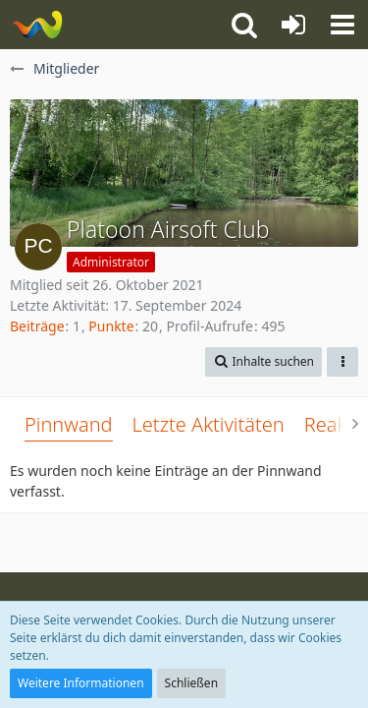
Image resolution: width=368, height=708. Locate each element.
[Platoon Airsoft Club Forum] (37, 24)
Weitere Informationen (81, 683)
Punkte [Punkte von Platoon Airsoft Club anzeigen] (110, 326)
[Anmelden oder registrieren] (293, 24)
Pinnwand (69, 424)
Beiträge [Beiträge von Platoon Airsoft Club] (37, 326)
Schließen (191, 683)
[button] (342, 24)
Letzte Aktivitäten (208, 424)
